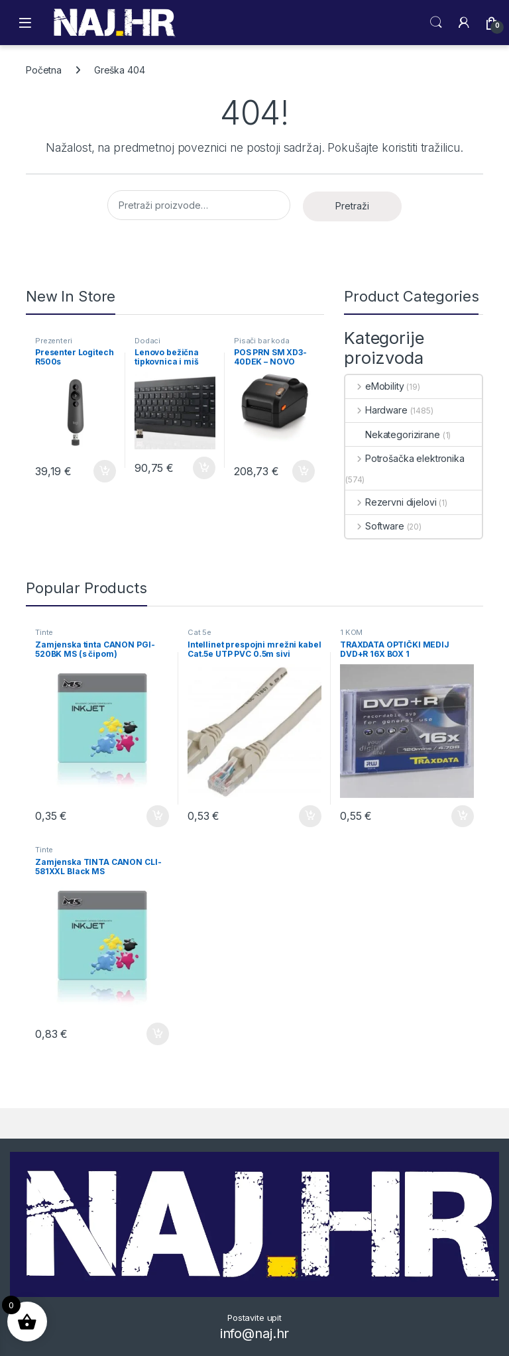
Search (436, 22)
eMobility (374, 386)
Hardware (376, 410)
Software (374, 526)
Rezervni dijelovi (390, 502)
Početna (44, 70)
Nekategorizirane (392, 434)
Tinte (44, 632)
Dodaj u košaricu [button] (104, 471)
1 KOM (351, 632)
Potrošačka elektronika (405, 458)
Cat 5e (199, 632)
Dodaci (147, 340)
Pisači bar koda (262, 340)
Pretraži (352, 205)
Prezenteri (53, 340)
